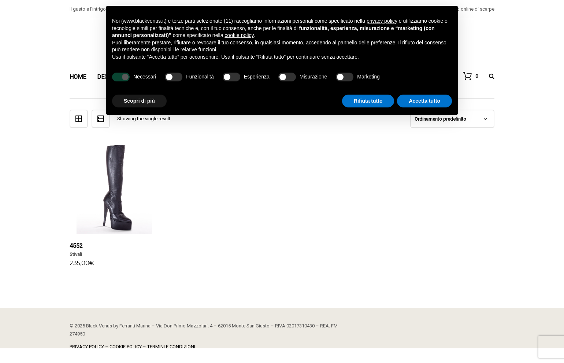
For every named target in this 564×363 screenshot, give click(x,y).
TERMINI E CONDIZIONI (171, 346)
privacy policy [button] (382, 21)
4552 (76, 245)
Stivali (76, 254)
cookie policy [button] (239, 35)
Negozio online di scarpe (467, 9)
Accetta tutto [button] (424, 101)
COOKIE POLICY (126, 346)
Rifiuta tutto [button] (368, 101)
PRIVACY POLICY (87, 346)
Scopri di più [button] (139, 101)
